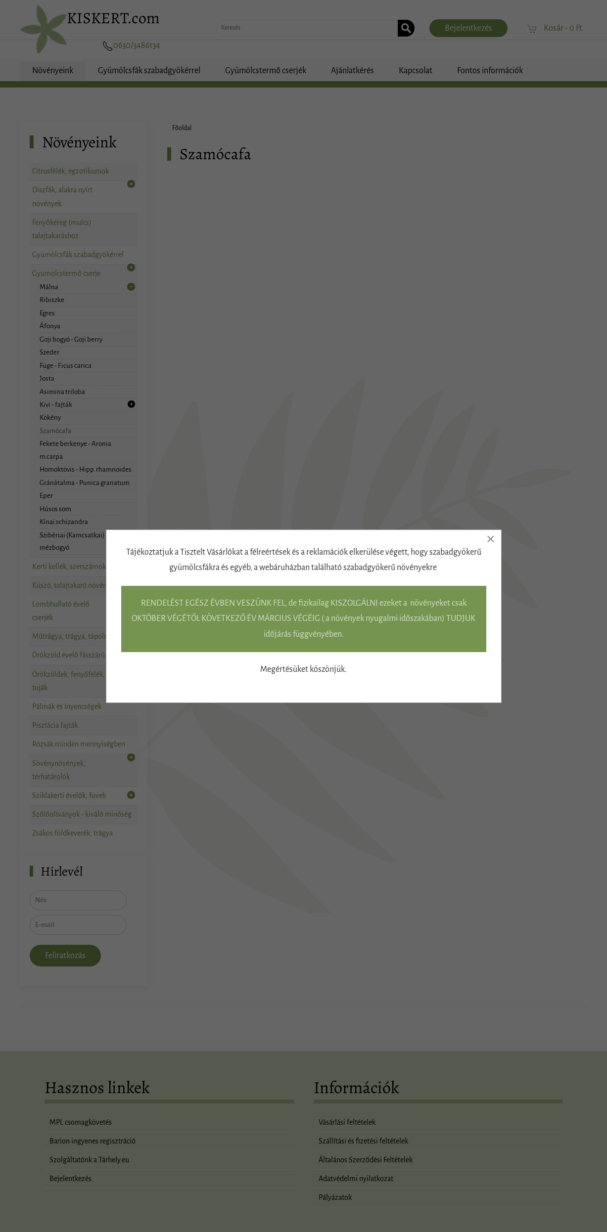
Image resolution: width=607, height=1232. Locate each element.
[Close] (490, 539)
